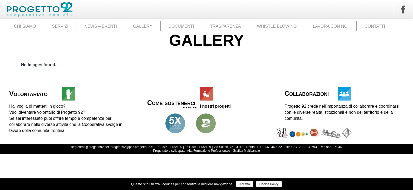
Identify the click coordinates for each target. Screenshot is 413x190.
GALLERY (143, 26)
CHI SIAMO (25, 26)
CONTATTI (375, 26)
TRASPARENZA (225, 26)
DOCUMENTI (181, 26)
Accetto (244, 184)
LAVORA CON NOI (331, 26)
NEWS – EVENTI (100, 26)
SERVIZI (60, 26)
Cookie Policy (269, 184)
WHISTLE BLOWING (277, 26)
